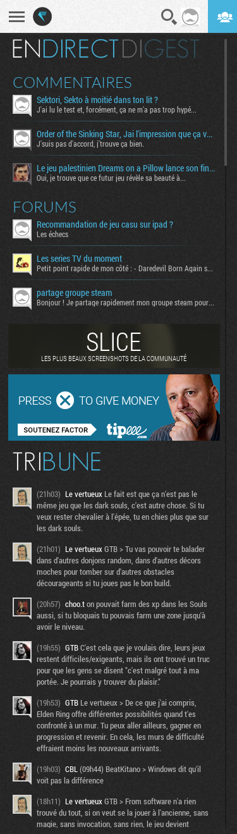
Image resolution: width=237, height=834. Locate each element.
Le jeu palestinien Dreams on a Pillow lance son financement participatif (126, 168)
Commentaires (72, 82)
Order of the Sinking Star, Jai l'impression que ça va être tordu (126, 134)
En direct (65, 48)
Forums (44, 206)
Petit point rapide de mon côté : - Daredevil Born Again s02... (126, 268)
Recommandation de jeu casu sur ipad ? (105, 224)
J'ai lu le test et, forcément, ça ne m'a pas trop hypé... (117, 109)
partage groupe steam (74, 293)
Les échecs (52, 234)
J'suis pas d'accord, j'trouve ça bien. (90, 143)
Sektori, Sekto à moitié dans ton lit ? (97, 100)
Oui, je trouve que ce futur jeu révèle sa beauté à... (111, 177)
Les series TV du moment (79, 259)
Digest (161, 48)
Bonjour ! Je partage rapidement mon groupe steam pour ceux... (126, 302)
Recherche (169, 17)
